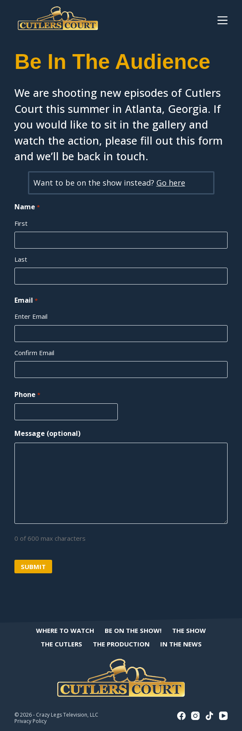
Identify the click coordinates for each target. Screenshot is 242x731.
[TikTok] (209, 716)
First (21, 223)
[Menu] (222, 20)
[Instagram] (195, 716)
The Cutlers (61, 644)
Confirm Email (34, 352)
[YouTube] (223, 716)
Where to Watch (65, 631)
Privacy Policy (30, 721)
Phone (27, 395)
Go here (170, 183)
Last (20, 259)
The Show (189, 631)
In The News (181, 644)
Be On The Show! (133, 631)
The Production (121, 644)
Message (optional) (47, 433)
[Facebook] (181, 716)
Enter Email (30, 316)
